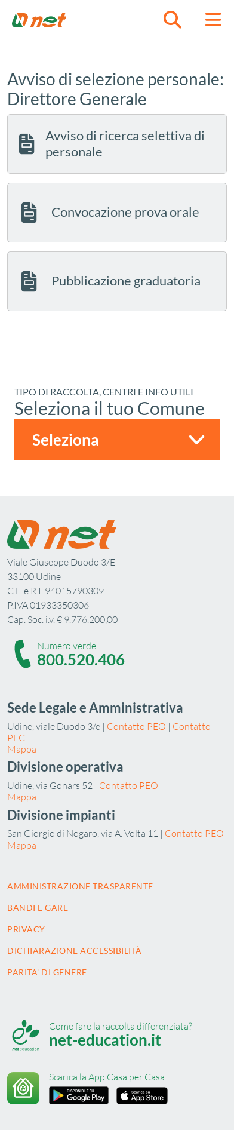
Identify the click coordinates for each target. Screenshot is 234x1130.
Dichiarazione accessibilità (74, 950)
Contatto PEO (136, 726)
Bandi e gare (37, 907)
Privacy (26, 929)
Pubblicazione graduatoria (109, 281)
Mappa (21, 749)
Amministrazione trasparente (80, 886)
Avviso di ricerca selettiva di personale (111, 143)
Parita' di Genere (47, 972)
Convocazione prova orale (108, 212)
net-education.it (105, 1039)
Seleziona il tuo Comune (109, 408)
